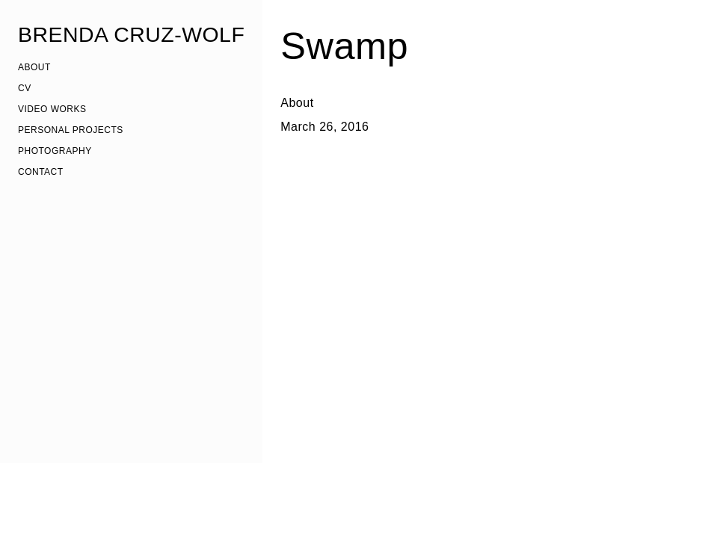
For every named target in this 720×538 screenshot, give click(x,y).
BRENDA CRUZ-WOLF (131, 34)
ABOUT (34, 67)
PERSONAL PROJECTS (70, 130)
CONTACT (41, 172)
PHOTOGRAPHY (55, 151)
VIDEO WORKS (52, 109)
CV (24, 88)
